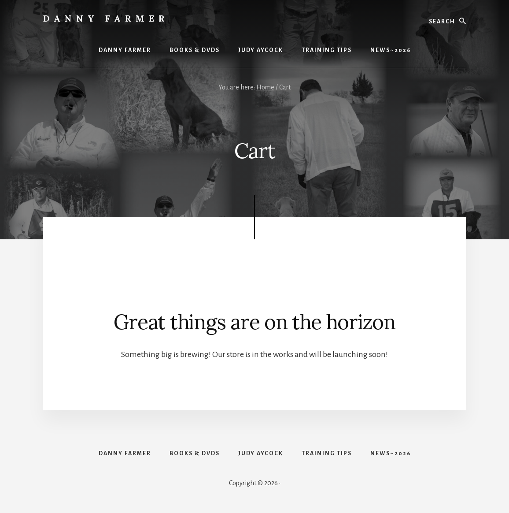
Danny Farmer (106, 18)
